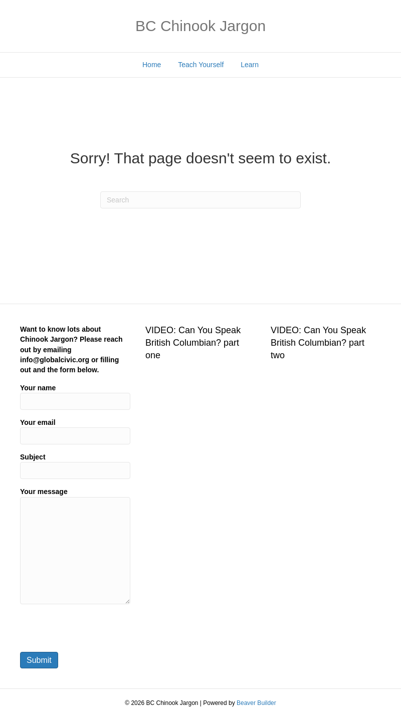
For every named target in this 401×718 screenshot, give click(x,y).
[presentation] (96, 631)
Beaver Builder (256, 702)
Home (151, 65)
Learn (250, 65)
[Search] (200, 199)
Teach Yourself (201, 65)
